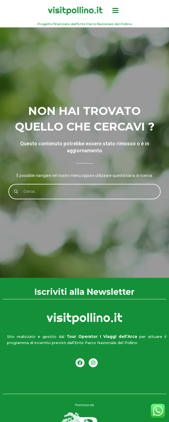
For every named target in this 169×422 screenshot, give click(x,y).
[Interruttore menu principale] (115, 10)
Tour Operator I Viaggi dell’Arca (100, 336)
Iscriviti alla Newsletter (84, 292)
